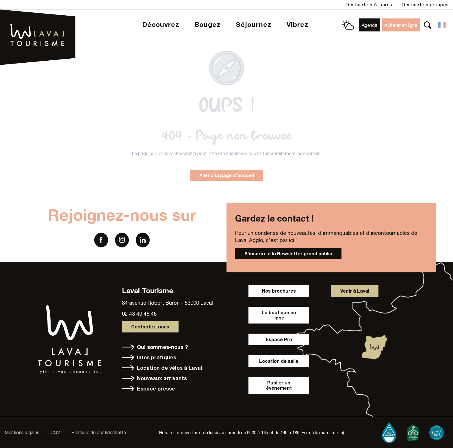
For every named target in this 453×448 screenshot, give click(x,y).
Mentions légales (22, 432)
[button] (427, 25)
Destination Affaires (369, 4)
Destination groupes (425, 4)
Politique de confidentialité (98, 432)
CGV (55, 432)
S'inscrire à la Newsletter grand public (288, 253)
